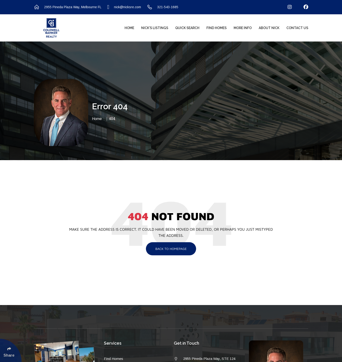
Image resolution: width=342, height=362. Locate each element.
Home (129, 28)
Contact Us (297, 28)
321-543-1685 (162, 7)
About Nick (269, 28)
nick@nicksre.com (124, 7)
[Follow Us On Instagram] (287, 7)
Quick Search (187, 28)
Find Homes (216, 28)
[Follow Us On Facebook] (303, 7)
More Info (243, 28)
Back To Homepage (171, 249)
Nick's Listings (154, 28)
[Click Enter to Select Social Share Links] (11, 350)
